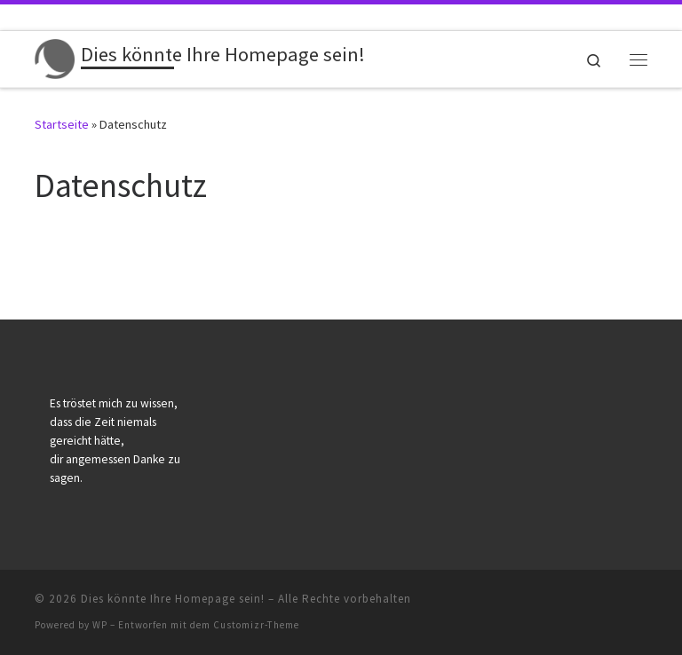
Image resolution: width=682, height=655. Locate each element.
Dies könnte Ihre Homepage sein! (173, 598)
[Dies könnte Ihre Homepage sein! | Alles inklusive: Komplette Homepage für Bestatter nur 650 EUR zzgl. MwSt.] (55, 56)
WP (99, 625)
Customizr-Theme (256, 625)
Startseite (62, 124)
